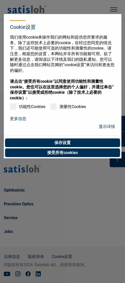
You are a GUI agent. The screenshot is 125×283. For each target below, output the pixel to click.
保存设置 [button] (62, 142)
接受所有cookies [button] (62, 152)
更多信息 (18, 118)
